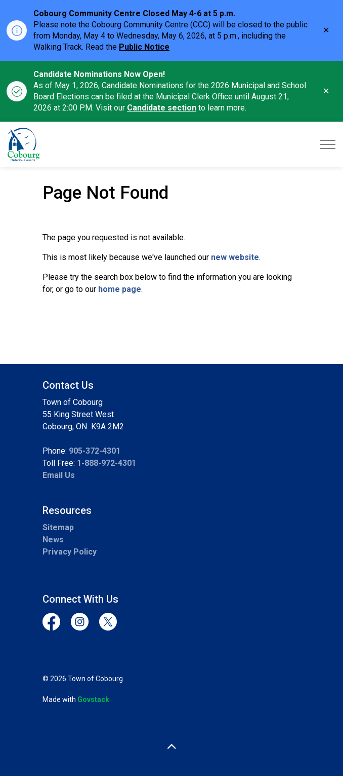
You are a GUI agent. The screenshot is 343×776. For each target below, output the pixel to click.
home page (119, 289)
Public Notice (144, 47)
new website (235, 257)
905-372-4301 (94, 451)
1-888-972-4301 (106, 463)
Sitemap (58, 527)
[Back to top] (171, 746)
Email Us (58, 475)
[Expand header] (328, 144)
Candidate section (161, 108)
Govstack (93, 699)
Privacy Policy (69, 552)
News (53, 539)
